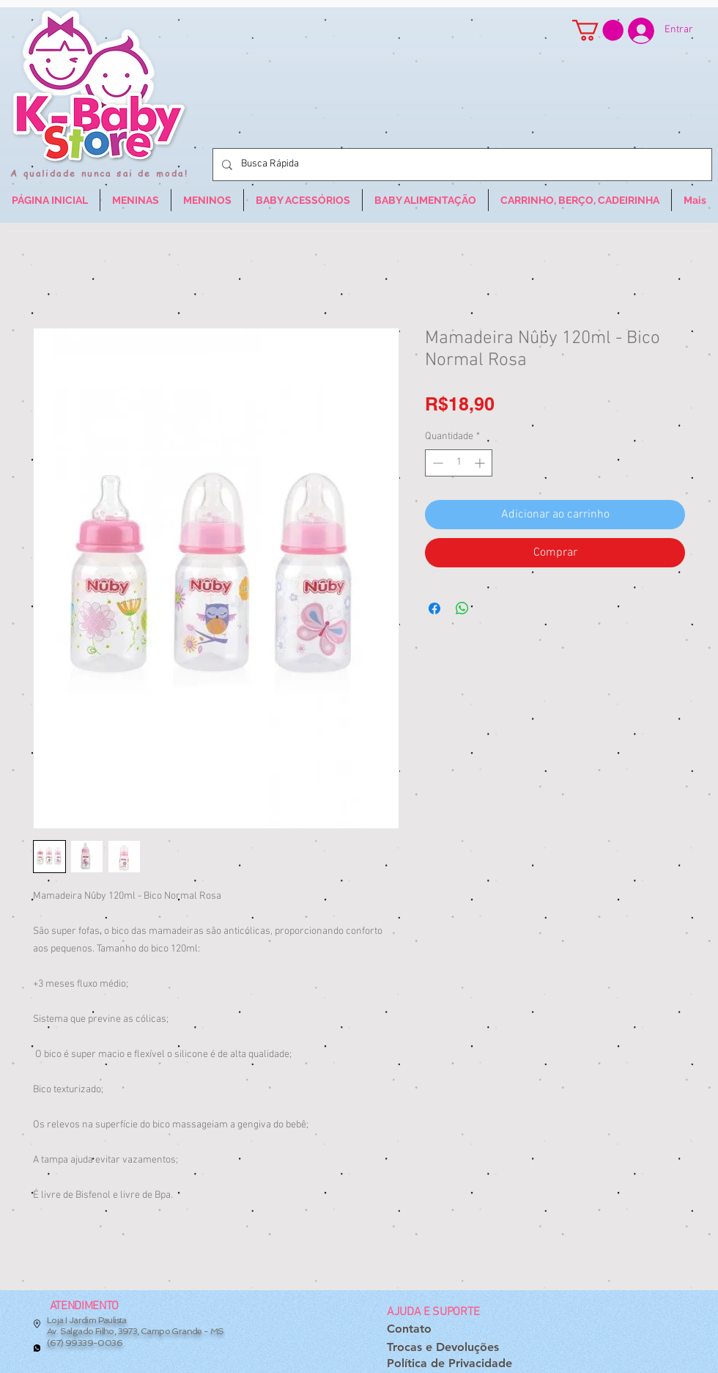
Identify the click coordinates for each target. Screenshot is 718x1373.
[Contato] (409, 1329)
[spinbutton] (458, 463)
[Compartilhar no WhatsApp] (462, 608)
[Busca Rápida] (461, 164)
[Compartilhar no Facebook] (434, 608)
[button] (597, 30)
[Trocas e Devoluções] (443, 1348)
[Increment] (481, 463)
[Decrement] (436, 463)
